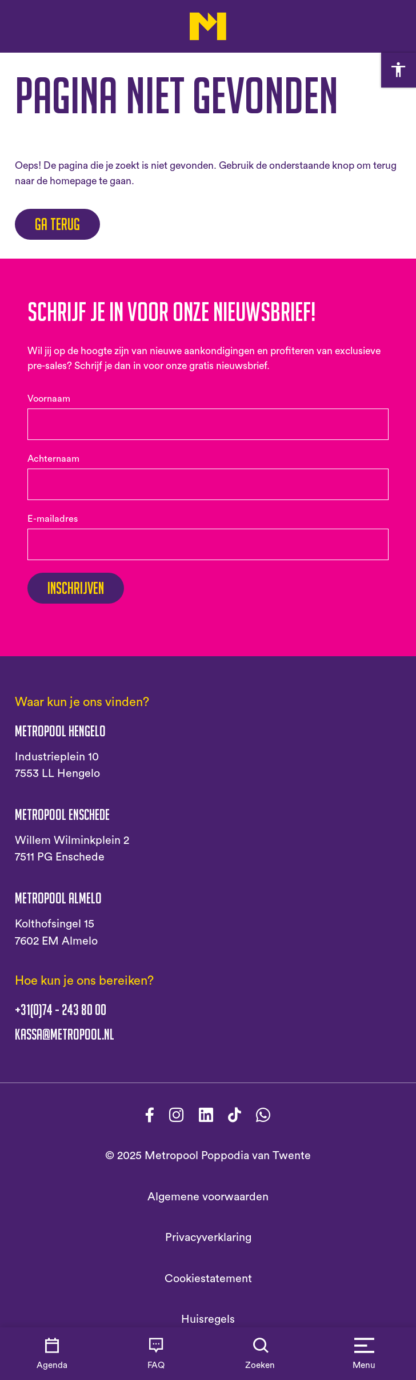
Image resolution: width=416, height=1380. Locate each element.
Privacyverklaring (208, 1237)
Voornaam (48, 398)
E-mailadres (52, 519)
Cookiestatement (208, 1278)
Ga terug (57, 224)
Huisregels (208, 1319)
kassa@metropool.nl (64, 1034)
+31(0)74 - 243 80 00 (60, 1009)
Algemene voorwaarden (208, 1197)
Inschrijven (75, 588)
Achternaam (53, 458)
